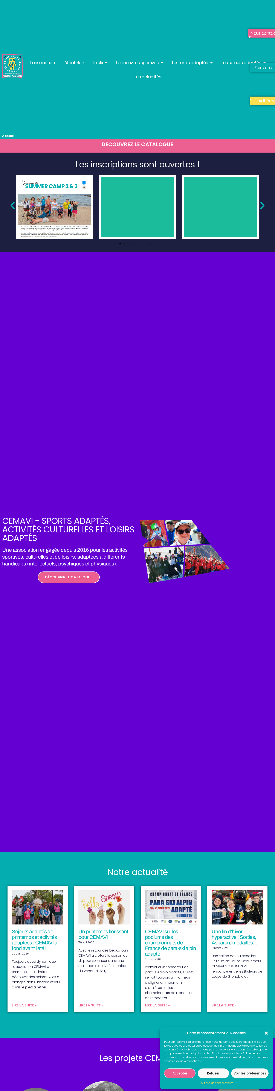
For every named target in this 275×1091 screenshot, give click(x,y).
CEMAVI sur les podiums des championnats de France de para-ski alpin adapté (170, 943)
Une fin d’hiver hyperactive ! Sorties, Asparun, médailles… (234, 937)
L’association (42, 63)
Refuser (213, 1073)
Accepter (180, 1073)
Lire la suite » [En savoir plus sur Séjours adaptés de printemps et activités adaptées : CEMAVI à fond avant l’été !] (24, 1005)
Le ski (100, 62)
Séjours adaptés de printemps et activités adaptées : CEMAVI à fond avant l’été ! (34, 940)
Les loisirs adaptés (192, 62)
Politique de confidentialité (216, 1083)
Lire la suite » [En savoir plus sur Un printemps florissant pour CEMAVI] (90, 1005)
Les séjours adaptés (243, 62)
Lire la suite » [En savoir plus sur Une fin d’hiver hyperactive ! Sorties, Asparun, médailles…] (224, 1005)
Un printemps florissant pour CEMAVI (103, 934)
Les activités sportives (139, 62)
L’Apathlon (73, 63)
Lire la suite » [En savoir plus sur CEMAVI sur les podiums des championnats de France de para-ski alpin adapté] (157, 1005)
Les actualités (147, 77)
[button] (266, 1033)
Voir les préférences (250, 1073)
